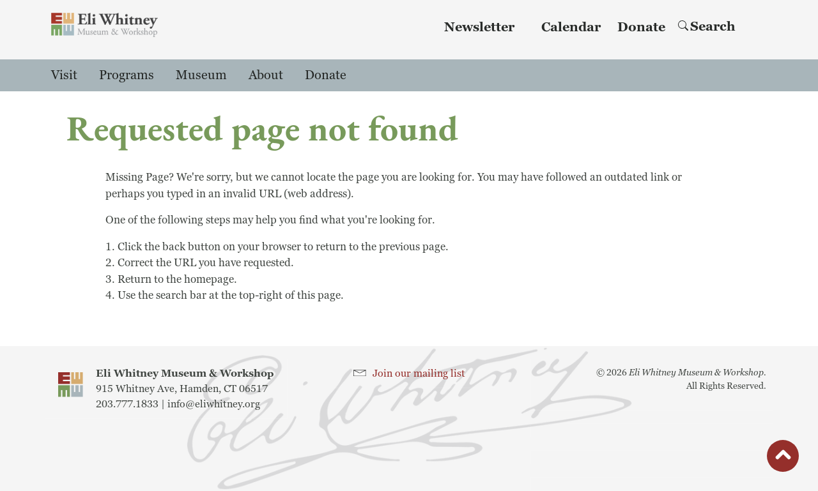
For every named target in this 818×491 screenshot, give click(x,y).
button (783, 459)
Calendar (571, 27)
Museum (201, 75)
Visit (64, 75)
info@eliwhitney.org (213, 404)
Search (707, 26)
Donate (641, 27)
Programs (126, 75)
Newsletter (479, 27)
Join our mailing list (419, 373)
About (266, 75)
